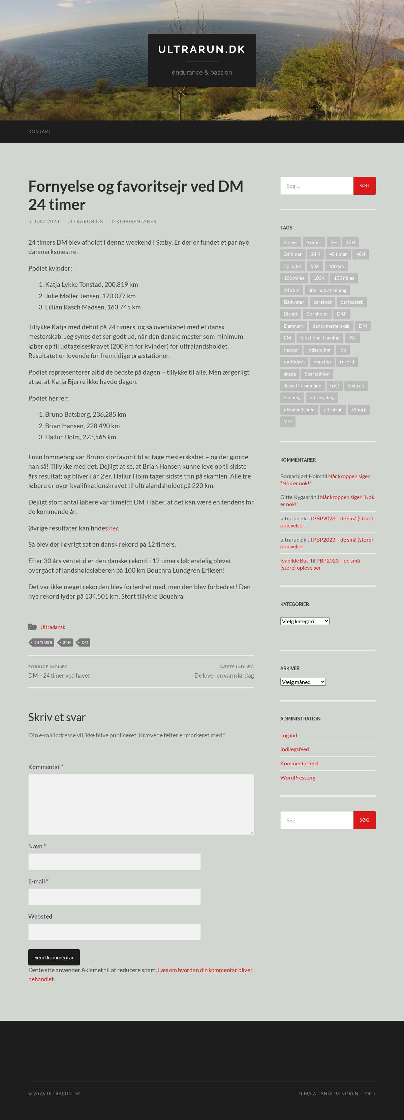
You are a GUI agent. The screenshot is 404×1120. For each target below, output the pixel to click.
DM (85, 642)
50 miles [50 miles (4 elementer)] (293, 266)
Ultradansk (52, 627)
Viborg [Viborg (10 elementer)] (359, 409)
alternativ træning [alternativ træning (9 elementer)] (327, 290)
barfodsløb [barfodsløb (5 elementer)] (352, 301)
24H (67, 642)
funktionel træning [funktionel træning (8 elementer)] (319, 337)
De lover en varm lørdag (224, 671)
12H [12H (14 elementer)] (350, 242)
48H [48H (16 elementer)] (360, 254)
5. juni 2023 (43, 221)
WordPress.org (297, 777)
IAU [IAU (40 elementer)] (352, 337)
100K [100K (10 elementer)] (319, 278)
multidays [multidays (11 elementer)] (294, 361)
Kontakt (40, 131)
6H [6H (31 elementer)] (334, 242)
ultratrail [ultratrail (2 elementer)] (333, 409)
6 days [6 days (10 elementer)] (290, 242)
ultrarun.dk (202, 49)
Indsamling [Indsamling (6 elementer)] (318, 349)
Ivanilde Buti (295, 560)
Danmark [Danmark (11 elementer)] (294, 325)
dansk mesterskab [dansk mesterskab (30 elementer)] (331, 325)
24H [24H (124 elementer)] (315, 254)
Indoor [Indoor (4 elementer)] (291, 349)
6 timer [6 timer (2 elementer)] (313, 242)
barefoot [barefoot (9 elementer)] (322, 301)
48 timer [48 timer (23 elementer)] (338, 254)
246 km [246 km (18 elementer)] (292, 290)
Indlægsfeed (294, 749)
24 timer (43, 642)
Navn (37, 846)
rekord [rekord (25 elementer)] (347, 361)
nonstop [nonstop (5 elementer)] (322, 361)
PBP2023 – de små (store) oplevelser (320, 564)
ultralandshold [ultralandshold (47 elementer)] (299, 409)
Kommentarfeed (299, 763)
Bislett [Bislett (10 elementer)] (291, 314)
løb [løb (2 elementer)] (342, 349)
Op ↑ (370, 1093)
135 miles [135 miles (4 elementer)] (344, 278)
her (114, 527)
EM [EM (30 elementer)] (287, 337)
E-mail (38, 881)
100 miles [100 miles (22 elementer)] (294, 278)
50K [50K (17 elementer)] (315, 266)
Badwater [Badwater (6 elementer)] (294, 301)
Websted (40, 916)
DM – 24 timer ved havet (59, 671)
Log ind (288, 735)
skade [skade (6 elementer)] (290, 373)
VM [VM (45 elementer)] (288, 421)
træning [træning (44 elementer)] (292, 397)
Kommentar (45, 766)
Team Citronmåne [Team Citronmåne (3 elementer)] (302, 385)
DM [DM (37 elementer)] (363, 325)
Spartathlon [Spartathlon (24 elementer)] (317, 373)
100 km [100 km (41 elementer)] (336, 266)
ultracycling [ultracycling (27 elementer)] (322, 397)
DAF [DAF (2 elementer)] (342, 314)
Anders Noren (339, 1093)
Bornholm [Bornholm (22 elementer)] (317, 314)
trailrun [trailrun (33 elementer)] (356, 385)
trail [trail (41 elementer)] (334, 385)
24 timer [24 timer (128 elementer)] (293, 254)
